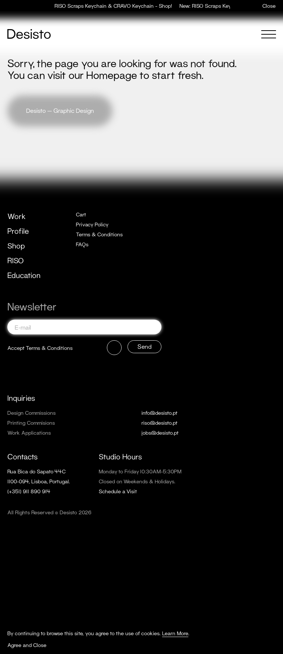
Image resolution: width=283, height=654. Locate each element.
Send (144, 346)
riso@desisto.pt (160, 423)
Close (269, 6)
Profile (18, 230)
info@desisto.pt (160, 413)
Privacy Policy (92, 224)
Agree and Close (26, 645)
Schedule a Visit (118, 491)
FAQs (82, 244)
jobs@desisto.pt (160, 432)
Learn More (175, 633)
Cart (81, 214)
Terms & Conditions (99, 234)
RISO (15, 260)
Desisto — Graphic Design (60, 110)
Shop (16, 245)
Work (16, 216)
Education (24, 275)
